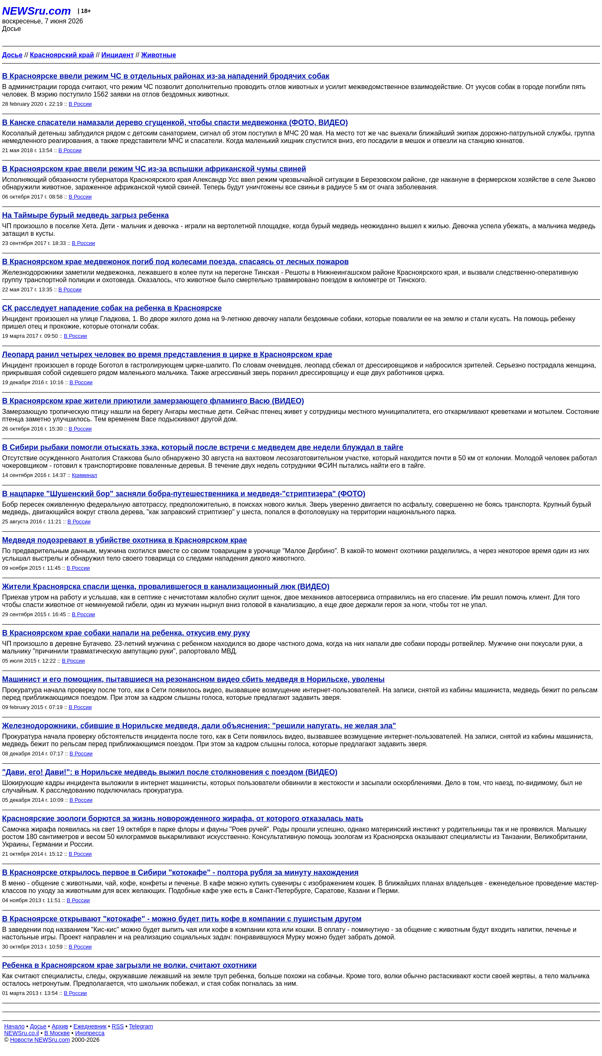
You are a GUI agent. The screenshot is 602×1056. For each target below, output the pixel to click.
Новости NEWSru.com (40, 1039)
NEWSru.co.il (21, 1033)
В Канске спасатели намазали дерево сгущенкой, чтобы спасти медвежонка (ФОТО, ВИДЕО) (175, 122)
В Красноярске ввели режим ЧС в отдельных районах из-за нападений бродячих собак (165, 76)
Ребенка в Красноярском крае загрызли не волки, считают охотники (129, 965)
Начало (14, 1026)
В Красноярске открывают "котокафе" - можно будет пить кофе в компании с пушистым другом (182, 919)
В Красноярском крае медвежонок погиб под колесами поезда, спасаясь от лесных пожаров (175, 262)
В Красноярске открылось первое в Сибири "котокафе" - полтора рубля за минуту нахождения (180, 872)
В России (80, 104)
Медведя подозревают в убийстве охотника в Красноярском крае (124, 540)
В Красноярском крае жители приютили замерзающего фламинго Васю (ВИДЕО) (153, 401)
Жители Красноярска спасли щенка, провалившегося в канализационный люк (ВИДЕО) (165, 586)
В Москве (57, 1033)
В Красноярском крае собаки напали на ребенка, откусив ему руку (126, 633)
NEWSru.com (36, 11)
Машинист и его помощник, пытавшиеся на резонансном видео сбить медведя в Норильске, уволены (193, 679)
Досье (38, 1026)
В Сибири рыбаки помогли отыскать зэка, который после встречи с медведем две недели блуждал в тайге (202, 447)
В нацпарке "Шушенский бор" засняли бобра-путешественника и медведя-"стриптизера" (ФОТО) (183, 494)
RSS (118, 1026)
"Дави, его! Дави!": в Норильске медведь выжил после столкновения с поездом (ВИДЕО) (169, 772)
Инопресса (90, 1033)
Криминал (84, 475)
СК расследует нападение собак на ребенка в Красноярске (112, 308)
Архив (60, 1026)
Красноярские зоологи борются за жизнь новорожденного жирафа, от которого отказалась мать (182, 818)
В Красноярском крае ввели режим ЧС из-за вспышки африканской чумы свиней (154, 169)
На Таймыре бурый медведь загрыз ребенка (85, 215)
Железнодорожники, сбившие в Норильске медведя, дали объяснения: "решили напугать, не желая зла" (199, 726)
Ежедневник (90, 1026)
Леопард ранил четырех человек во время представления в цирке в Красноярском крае (167, 354)
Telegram (141, 1026)
